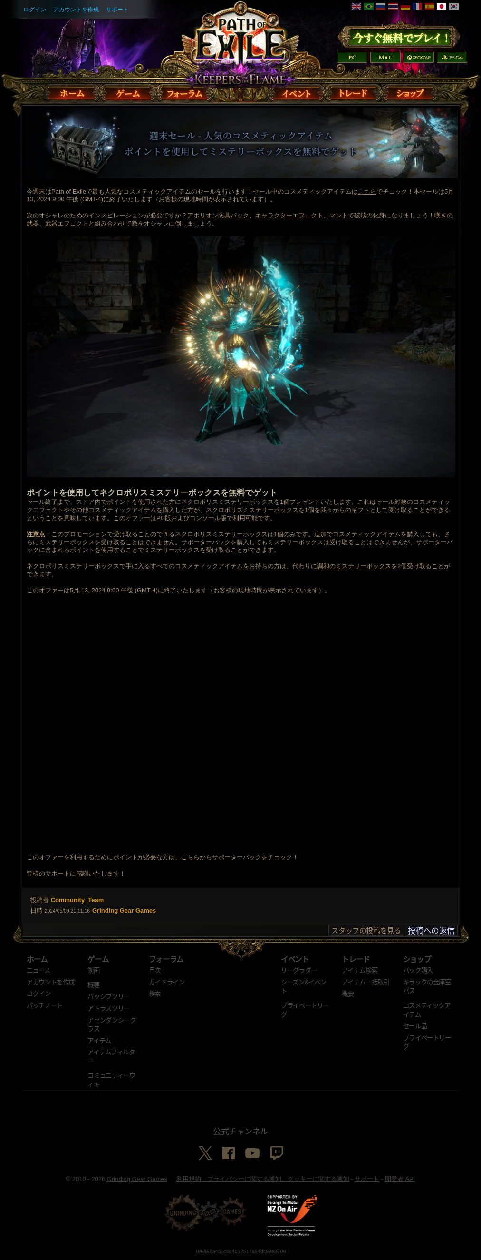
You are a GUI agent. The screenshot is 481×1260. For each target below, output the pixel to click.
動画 (93, 970)
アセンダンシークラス (111, 1024)
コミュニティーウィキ (111, 1079)
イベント (295, 959)
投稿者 (39, 900)
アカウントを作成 (76, 9)
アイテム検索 (359, 970)
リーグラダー (299, 970)
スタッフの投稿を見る (366, 930)
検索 (155, 993)
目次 (155, 970)
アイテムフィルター (111, 1056)
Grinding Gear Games (137, 1178)
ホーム (37, 959)
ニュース (38, 970)
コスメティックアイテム (427, 1009)
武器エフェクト (66, 223)
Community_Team (77, 900)
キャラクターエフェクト (289, 215)
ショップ (417, 959)
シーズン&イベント (304, 986)
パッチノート (45, 1005)
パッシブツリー (108, 996)
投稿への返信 (431, 930)
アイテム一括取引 (365, 981)
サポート (117, 9)
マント (338, 215)
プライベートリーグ (305, 1009)
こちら (367, 191)
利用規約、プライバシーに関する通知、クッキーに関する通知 (262, 1178)
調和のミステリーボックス (354, 566)
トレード (356, 959)
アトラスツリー (108, 1008)
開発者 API (400, 1178)
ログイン (34, 9)
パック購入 (418, 970)
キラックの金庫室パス (427, 986)
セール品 (415, 1025)
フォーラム (166, 959)
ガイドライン (167, 981)
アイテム (99, 1040)
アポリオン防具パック (218, 215)
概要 (93, 984)
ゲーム (97, 959)
